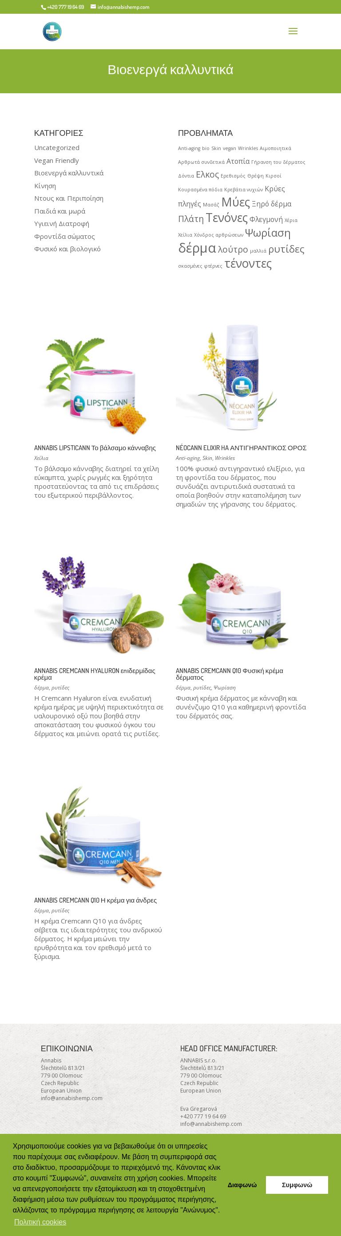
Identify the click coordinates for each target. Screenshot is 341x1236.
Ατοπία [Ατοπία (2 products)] (238, 161)
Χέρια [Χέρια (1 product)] (291, 220)
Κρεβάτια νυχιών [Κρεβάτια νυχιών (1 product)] (243, 189)
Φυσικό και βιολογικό (67, 248)
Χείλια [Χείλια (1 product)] (185, 235)
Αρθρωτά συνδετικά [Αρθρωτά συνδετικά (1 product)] (201, 162)
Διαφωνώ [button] (242, 1184)
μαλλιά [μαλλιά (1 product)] (258, 251)
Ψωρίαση (225, 687)
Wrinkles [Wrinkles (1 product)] (248, 148)
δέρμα (41, 687)
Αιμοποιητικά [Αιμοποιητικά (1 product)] (275, 148)
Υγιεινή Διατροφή (61, 223)
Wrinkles (225, 458)
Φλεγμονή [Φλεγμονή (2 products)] (266, 219)
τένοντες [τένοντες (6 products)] (248, 263)
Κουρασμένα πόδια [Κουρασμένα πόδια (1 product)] (200, 189)
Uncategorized (56, 147)
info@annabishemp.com (72, 1098)
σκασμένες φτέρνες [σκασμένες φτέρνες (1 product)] (200, 266)
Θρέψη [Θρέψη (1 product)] (255, 176)
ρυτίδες (60, 687)
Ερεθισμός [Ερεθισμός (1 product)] (233, 176)
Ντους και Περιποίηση (68, 198)
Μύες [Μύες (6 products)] (235, 202)
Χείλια (41, 458)
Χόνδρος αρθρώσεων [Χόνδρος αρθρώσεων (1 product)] (218, 235)
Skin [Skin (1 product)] (216, 148)
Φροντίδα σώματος (64, 236)
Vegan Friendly (56, 160)
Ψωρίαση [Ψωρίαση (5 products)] (268, 232)
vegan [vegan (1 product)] (229, 148)
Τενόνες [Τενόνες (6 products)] (227, 218)
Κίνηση (45, 185)
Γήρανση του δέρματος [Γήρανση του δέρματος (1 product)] (278, 162)
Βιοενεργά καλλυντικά (68, 172)
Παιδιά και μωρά (59, 210)
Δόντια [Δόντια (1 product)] (186, 176)
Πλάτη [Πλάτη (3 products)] (191, 219)
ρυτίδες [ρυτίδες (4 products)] (286, 248)
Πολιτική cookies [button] (40, 1222)
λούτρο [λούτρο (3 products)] (233, 249)
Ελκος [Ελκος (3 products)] (207, 174)
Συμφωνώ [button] (297, 1184)
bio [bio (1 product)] (206, 148)
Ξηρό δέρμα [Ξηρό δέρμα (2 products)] (271, 204)
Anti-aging (188, 458)
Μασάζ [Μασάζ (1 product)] (211, 205)
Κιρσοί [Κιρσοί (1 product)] (274, 176)
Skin (207, 458)
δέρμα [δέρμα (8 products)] (197, 248)
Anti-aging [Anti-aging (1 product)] (189, 148)
